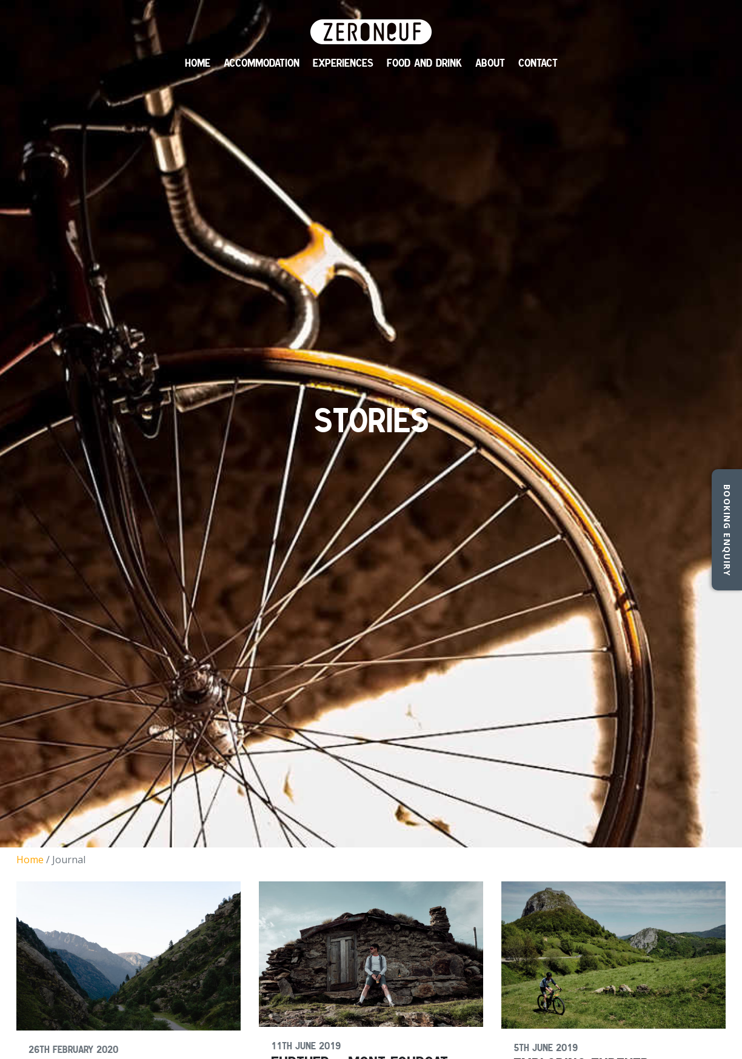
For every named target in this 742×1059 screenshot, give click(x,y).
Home (197, 63)
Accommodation (261, 63)
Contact (538, 63)
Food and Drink (424, 63)
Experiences (343, 63)
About (490, 63)
